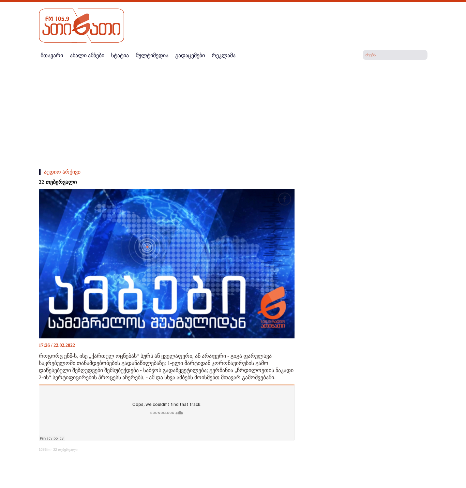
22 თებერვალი (65, 450)
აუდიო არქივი (62, 172)
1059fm (44, 450)
